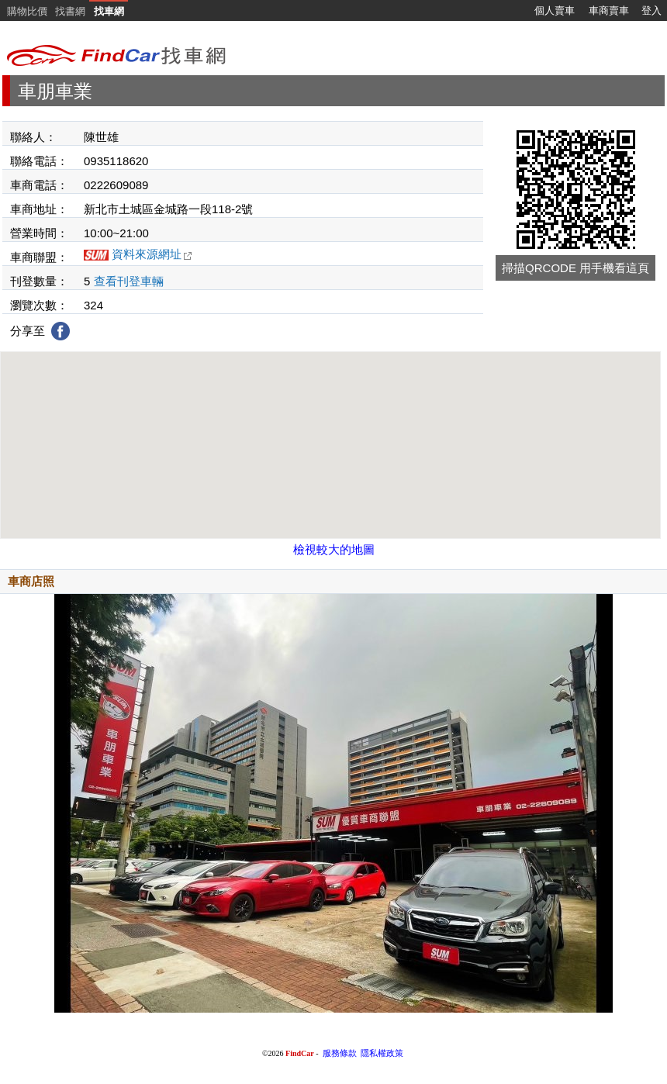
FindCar (299, 1053)
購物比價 (27, 11)
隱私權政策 (382, 1053)
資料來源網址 (152, 254)
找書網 (70, 11)
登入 (651, 10)
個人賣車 (554, 10)
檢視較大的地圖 (334, 549)
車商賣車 (609, 10)
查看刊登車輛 (129, 281)
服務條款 (340, 1053)
